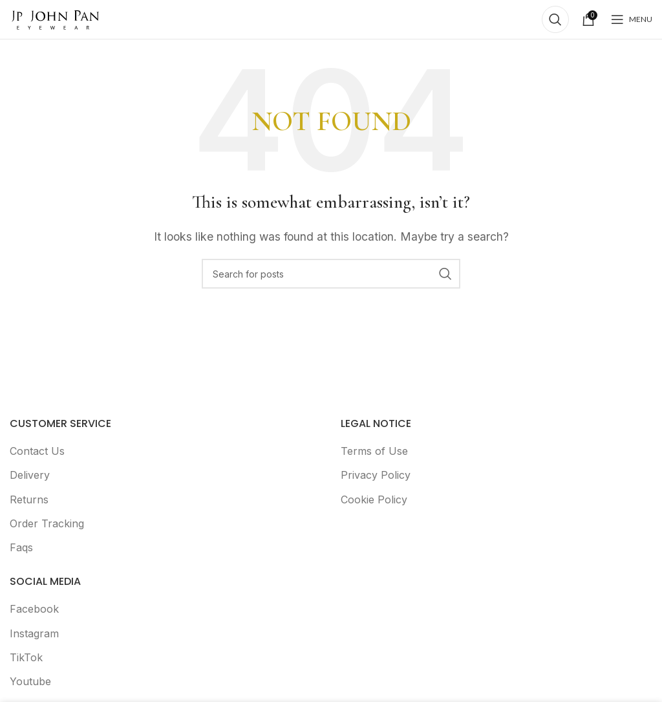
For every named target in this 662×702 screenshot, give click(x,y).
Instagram (34, 633)
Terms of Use (374, 450)
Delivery (30, 474)
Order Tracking (47, 523)
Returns (29, 499)
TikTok (26, 657)
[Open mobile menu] (631, 19)
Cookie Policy (374, 499)
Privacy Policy (376, 474)
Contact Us (37, 450)
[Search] (555, 19)
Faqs (21, 547)
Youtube (30, 681)
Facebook (34, 608)
